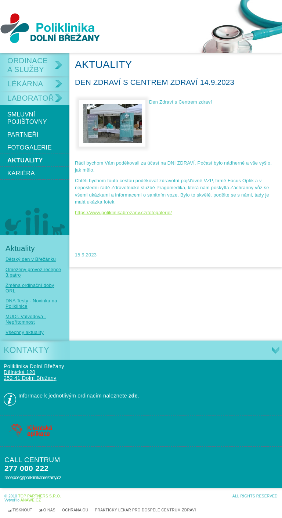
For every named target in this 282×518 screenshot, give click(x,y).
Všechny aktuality (25, 332)
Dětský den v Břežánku (31, 259)
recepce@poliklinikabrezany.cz (32, 477)
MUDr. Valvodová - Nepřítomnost (26, 319)
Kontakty (26, 350)
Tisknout (22, 510)
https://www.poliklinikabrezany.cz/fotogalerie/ (123, 212)
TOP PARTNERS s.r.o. (39, 496)
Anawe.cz (31, 500)
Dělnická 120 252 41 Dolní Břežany (30, 375)
